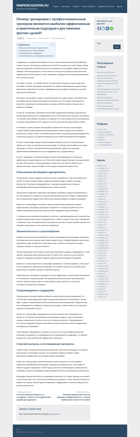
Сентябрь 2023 (104, 217)
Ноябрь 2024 (103, 194)
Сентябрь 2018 (104, 281)
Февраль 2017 (103, 294)
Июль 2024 (103, 196)
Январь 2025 (103, 189)
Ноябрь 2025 (103, 168)
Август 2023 (103, 220)
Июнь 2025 (102, 178)
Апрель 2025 (103, 184)
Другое (119, 6)
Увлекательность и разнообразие (32, 50)
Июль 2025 (102, 176)
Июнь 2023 (102, 225)
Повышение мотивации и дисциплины (33, 48)
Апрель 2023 (103, 230)
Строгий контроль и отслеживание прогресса (36, 56)
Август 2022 (103, 250)
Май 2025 (102, 181)
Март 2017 (102, 291)
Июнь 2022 (103, 255)
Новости (76, 6)
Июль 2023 (102, 222)
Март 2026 (102, 166)
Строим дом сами (105, 145)
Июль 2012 (102, 297)
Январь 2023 (103, 238)
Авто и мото (66, 6)
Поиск (99, 43)
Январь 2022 (103, 268)
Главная (56, 6)
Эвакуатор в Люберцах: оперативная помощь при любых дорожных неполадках (108, 100)
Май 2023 (102, 227)
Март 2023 (102, 232)
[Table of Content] (52, 44)
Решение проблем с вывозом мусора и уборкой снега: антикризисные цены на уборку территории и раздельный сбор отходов (107, 81)
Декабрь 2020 (103, 271)
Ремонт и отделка (105, 142)
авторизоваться (55, 414)
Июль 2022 (103, 253)
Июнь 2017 (102, 286)
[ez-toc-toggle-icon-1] (52, 44)
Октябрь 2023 (103, 214)
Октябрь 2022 (103, 245)
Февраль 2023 (104, 235)
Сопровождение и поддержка (30, 53)
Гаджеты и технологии (106, 6)
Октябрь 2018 (103, 279)
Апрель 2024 (103, 202)
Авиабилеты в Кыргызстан (106, 72)
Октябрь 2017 (103, 284)
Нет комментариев (58, 38)
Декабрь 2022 (103, 240)
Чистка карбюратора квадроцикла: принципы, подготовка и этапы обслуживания (108, 91)
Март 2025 (102, 186)
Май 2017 (102, 289)
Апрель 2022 (103, 261)
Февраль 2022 (104, 266)
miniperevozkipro (44, 38)
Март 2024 (102, 204)
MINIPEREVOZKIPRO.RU (33, 5)
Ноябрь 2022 (103, 243)
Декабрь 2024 (103, 191)
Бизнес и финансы (88, 6)
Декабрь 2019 (103, 276)
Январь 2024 (103, 207)
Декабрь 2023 (103, 209)
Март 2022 (102, 263)
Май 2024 (102, 199)
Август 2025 (103, 173)
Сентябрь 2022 (104, 248)
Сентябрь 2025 (104, 171)
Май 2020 (102, 273)
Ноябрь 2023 (103, 212)
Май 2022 (102, 258)
